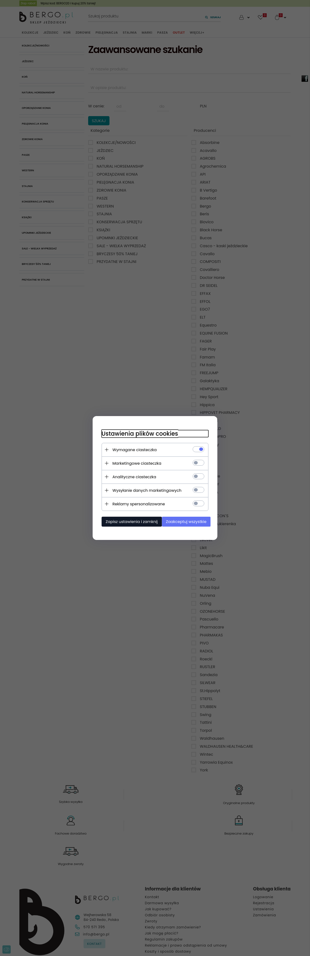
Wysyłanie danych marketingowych (144, 490)
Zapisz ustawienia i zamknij (129, 521)
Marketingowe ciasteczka (134, 463)
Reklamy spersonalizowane (136, 504)
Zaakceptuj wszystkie (186, 521)
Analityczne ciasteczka (132, 476)
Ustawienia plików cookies (137, 433)
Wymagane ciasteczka (132, 449)
